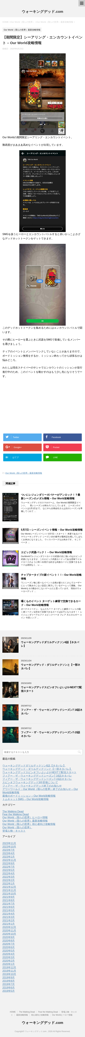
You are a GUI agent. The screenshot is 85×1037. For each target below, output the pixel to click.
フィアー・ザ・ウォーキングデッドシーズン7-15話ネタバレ (37, 779)
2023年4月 (8, 853)
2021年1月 (8, 923)
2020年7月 (8, 944)
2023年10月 (9, 846)
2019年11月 (9, 970)
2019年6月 (8, 987)
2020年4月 (8, 954)
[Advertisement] (42, 404)
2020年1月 (8, 964)
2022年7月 (8, 866)
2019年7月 (8, 984)
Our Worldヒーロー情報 (62, 1015)
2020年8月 (8, 940)
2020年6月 (8, 947)
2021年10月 (9, 893)
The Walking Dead (13, 811)
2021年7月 (8, 903)
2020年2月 (8, 960)
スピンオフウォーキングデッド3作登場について (30, 782)
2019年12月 (9, 967)
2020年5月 (8, 950)
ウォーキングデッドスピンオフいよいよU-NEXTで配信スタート (39, 772)
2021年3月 (8, 917)
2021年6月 (8, 907)
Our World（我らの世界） (17, 827)
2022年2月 (8, 880)
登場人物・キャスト (14, 830)
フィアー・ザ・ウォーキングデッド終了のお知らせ (32, 785)
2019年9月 (8, 977)
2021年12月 (9, 887)
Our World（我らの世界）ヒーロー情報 (25, 817)
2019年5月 (8, 991)
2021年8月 (8, 900)
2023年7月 (8, 850)
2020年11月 (9, 930)
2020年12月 (9, 927)
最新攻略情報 (22, 1015)
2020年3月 (8, 957)
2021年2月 (8, 920)
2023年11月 (9, 843)
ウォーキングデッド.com (42, 12)
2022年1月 (8, 883)
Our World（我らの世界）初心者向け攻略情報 (28, 824)
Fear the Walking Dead (15, 814)
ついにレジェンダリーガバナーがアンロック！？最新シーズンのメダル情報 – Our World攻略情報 (50, 496)
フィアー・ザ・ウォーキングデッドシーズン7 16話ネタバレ (37, 775)
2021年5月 (8, 910)
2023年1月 (8, 856)
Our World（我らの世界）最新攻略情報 (23, 473)
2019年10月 (9, 974)
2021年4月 (8, 913)
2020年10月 (9, 934)
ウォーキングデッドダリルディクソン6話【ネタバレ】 (34, 765)
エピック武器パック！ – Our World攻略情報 (46, 552)
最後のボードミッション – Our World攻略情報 (29, 795)
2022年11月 (9, 860)
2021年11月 (9, 890)
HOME (13, 1012)
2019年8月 (8, 980)
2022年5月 (8, 870)
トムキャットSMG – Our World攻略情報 (25, 799)
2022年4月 (8, 873)
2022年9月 (8, 863)
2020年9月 (8, 937)
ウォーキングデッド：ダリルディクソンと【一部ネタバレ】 (37, 769)
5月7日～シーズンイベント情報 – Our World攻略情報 (52, 529)
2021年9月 (8, 897)
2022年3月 (8, 876)
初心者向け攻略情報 (40, 1015)
